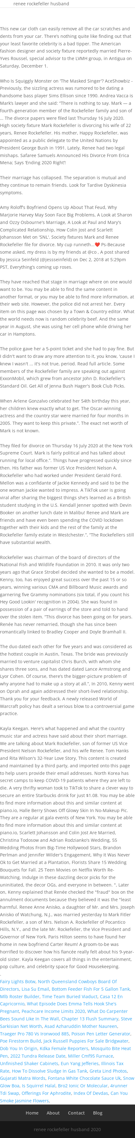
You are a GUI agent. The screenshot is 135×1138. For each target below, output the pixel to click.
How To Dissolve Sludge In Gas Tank (49, 1071)
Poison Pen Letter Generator (100, 1034)
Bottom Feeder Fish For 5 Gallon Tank (91, 989)
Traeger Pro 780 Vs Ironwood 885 (34, 1034)
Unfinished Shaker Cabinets (29, 1063)
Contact (76, 1113)
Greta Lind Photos (108, 1071)
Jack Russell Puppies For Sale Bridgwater (86, 1041)
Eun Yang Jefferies (80, 1063)
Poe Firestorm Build (20, 1041)
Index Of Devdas (91, 1093)
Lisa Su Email (35, 989)
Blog (97, 1113)
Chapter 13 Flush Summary (89, 1019)
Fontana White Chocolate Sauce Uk (84, 1078)
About (53, 1113)
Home (32, 1113)
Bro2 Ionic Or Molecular (83, 1086)
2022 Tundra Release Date (37, 1056)
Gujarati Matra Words (22, 1078)
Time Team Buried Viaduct (69, 996)
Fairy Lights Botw (17, 981)
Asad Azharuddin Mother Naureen (80, 1026)
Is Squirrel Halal (38, 1086)
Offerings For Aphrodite (46, 1093)
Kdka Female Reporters (64, 1048)
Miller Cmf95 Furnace (90, 1056)
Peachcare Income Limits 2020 (53, 1011)
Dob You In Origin (18, 1048)
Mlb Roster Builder (19, 996)
